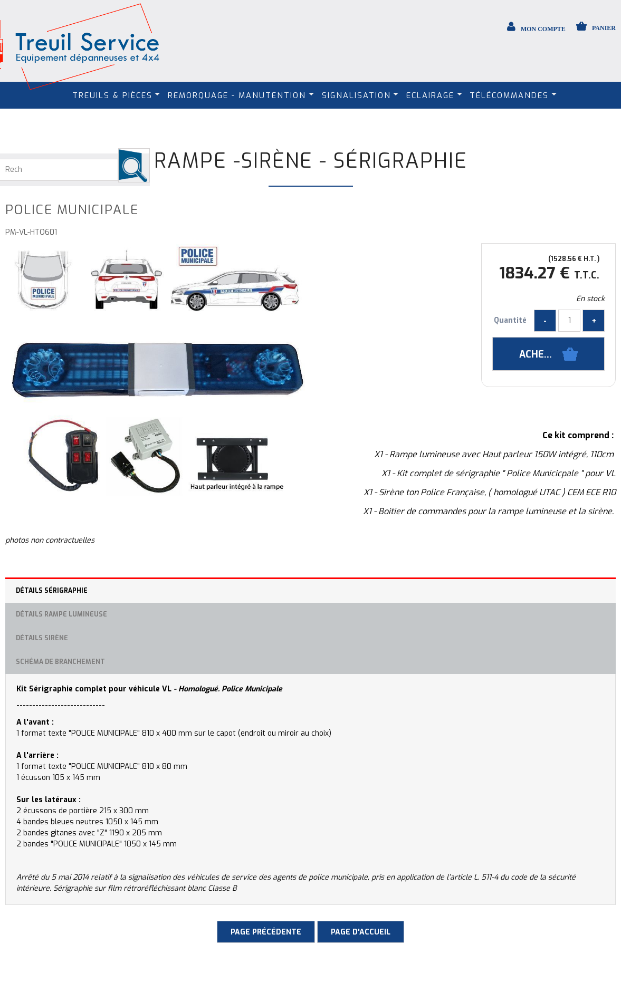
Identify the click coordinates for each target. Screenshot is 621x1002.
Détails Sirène (42, 638)
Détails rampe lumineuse (61, 614)
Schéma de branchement (60, 662)
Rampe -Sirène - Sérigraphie (310, 161)
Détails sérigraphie (52, 590)
